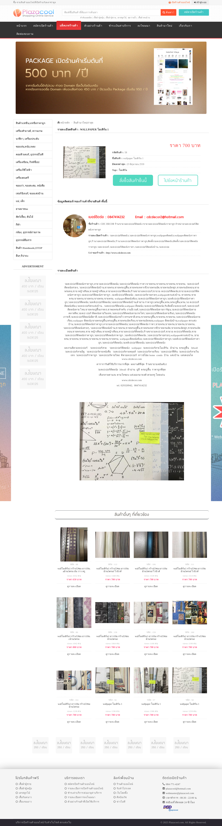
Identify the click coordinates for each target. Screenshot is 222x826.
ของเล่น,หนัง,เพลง (25, 146)
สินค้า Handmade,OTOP (29, 248)
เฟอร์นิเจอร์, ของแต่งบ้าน (29, 193)
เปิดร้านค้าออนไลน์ (179, 2)
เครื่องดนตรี (22, 178)
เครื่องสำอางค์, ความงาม (29, 131)
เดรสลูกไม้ (121, 17)
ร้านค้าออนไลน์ (123, 784)
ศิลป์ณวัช (120, 797)
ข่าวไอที (119, 801)
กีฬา (18, 224)
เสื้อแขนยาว (24, 801)
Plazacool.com (176, 822)
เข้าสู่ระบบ (200, 2)
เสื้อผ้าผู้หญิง (98, 17)
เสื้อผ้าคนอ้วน (144, 17)
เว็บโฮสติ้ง (121, 793)
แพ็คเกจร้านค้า (69, 25)
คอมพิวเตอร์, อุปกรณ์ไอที (29, 154)
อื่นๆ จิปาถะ (22, 256)
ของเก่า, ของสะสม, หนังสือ (30, 185)
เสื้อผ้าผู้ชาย (111, 17)
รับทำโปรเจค (122, 788)
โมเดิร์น (123, 170)
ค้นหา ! (168, 12)
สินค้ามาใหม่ (164, 25)
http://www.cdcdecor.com (118, 253)
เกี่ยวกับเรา (185, 25)
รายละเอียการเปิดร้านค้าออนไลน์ (84, 788)
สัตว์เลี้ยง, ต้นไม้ (24, 217)
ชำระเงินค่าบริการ (120, 25)
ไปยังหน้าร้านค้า (178, 180)
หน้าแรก (21, 25)
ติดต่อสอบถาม (25, 33)
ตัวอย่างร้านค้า (93, 25)
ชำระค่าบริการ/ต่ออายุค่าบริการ (83, 793)
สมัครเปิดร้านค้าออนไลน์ (79, 784)
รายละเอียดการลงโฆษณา (80, 797)
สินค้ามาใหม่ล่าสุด (83, 122)
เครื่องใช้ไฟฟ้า (24, 170)
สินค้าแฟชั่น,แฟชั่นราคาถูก (30, 123)
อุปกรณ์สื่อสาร (23, 240)
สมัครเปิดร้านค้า (194, 12)
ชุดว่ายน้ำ (132, 17)
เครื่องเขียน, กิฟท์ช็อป (27, 162)
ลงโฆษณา (144, 25)
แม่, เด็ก (20, 201)
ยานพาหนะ (22, 209)
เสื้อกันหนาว (24, 797)
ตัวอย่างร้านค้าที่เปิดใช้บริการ (82, 801)
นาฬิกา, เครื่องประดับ (27, 139)
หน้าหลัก (63, 122)
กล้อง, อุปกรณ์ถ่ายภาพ (28, 232)
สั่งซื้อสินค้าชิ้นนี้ (133, 180)
